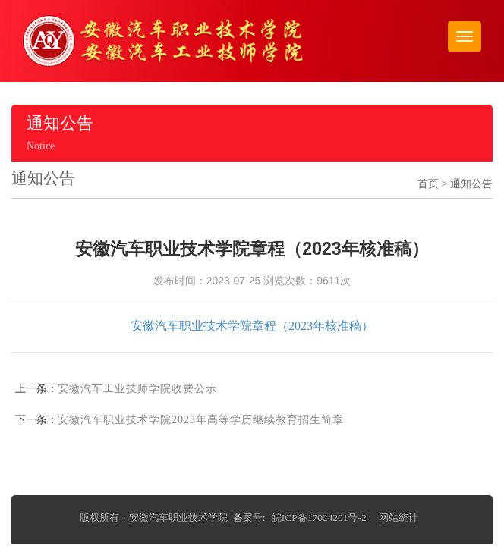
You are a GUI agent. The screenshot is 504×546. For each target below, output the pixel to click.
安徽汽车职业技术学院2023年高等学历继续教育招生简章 (201, 419)
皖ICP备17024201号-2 (319, 517)
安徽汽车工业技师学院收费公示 (137, 388)
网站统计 (398, 517)
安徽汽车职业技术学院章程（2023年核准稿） (252, 325)
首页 (428, 184)
